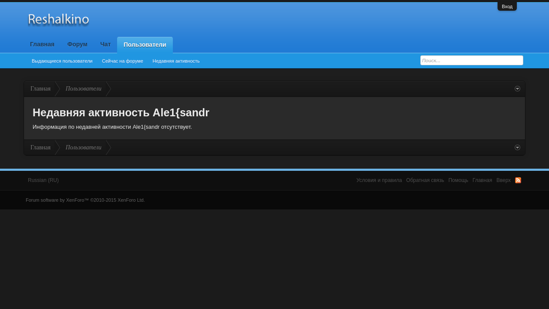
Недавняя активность (176, 61)
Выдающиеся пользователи (62, 61)
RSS (518, 180)
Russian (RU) (43, 180)
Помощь (458, 180)
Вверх (504, 180)
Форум (77, 44)
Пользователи (145, 44)
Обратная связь (425, 180)
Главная (42, 44)
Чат (105, 44)
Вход (507, 6)
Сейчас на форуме (122, 61)
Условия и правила (379, 180)
